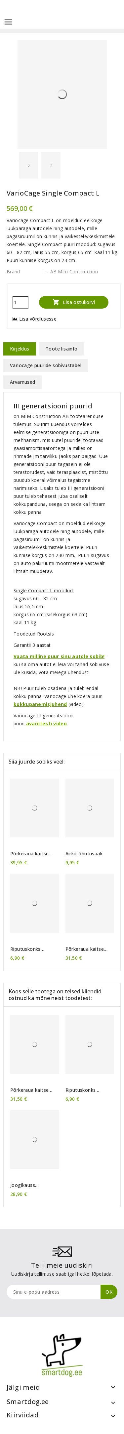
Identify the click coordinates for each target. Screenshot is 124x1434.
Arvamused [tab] (22, 382)
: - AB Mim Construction (71, 271)
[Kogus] (20, 302)
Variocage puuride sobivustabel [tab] (45, 365)
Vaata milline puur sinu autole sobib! (59, 656)
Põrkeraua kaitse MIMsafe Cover (84, 949)
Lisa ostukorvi (74, 302)
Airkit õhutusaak (84, 854)
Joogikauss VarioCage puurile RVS (30, 1185)
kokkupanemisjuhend (40, 704)
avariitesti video (46, 723)
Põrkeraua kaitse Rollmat (29, 854)
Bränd (13, 271)
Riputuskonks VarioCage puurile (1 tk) (33, 949)
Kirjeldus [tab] (19, 349)
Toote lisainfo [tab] (62, 349)
